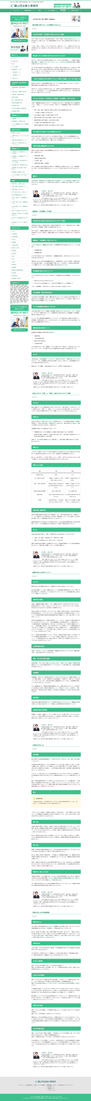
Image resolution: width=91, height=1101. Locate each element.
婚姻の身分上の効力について (41, 572)
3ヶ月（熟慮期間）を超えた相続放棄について (20, 124)
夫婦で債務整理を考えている (18, 195)
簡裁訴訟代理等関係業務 (17, 270)
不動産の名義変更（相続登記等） (19, 108)
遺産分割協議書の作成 (17, 102)
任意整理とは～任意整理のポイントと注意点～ (20, 156)
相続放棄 (14, 267)
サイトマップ (70, 1085)
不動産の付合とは (38, 745)
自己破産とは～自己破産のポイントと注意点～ (20, 152)
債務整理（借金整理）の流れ (18, 172)
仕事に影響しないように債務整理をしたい (20, 207)
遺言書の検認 (15, 97)
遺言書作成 (14, 275)
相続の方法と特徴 (16, 133)
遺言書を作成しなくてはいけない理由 (20, 136)
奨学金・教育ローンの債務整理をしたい (20, 198)
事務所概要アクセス (63, 10)
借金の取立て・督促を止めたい (19, 183)
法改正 (13, 261)
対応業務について (17, 75)
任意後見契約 (15, 236)
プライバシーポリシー (52, 1090)
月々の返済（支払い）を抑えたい (19, 192)
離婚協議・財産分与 (16, 278)
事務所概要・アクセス (17, 69)
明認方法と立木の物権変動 (40, 912)
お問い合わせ (74, 10)
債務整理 (14, 242)
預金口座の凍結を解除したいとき (19, 140)
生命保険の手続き (16, 111)
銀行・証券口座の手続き (17, 100)
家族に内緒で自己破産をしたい (19, 186)
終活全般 (14, 273)
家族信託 (14, 250)
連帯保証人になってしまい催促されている (20, 222)
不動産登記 (14, 234)
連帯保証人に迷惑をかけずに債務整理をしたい (20, 214)
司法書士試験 (15, 245)
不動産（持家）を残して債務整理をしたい (20, 202)
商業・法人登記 (15, 248)
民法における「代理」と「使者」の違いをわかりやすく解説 (51, 393)
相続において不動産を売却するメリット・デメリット (20, 143)
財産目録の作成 (15, 105)
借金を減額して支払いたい (18, 189)
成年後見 (14, 253)
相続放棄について (16, 118)
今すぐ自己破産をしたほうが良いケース (20, 175)
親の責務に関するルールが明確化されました (46, 25)
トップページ (16, 10)
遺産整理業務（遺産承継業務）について (20, 88)
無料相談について (17, 72)
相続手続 (14, 264)
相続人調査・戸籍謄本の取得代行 (19, 91)
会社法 (13, 239)
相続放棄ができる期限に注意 (18, 121)
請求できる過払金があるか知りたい (20, 210)
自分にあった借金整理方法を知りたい (20, 218)
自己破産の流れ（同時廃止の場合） (20, 165)
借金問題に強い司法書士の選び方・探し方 (20, 168)
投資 (13, 256)
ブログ (13, 231)
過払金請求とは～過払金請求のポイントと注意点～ (20, 161)
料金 (39, 10)
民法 (13, 259)
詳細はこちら (13, 303)
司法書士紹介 (27, 10)
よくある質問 (51, 10)
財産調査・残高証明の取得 (18, 94)
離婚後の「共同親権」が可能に (42, 211)
